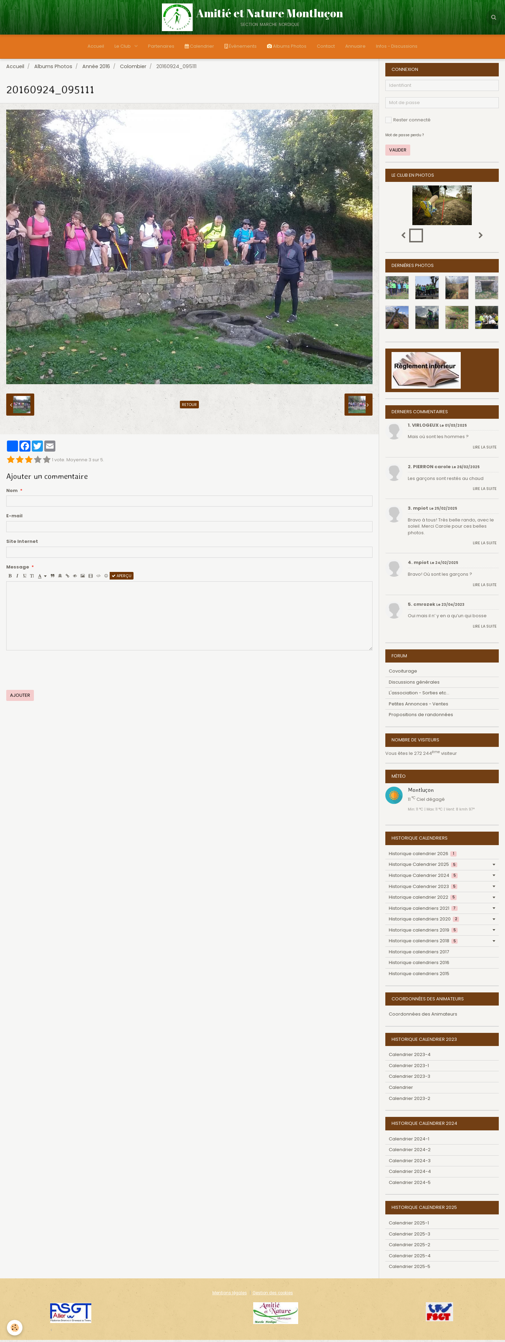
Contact (326, 46)
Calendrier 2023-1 (409, 1067)
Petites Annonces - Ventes (418, 706)
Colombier (133, 68)
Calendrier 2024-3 (410, 1162)
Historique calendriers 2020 (424, 921)
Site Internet (22, 543)
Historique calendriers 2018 (423, 943)
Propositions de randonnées (421, 716)
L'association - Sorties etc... (419, 695)
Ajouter (20, 697)
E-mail (14, 518)
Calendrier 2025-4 (410, 1258)
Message (17, 569)
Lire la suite (485, 449)
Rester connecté (408, 122)
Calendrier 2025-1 (409, 1225)
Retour (189, 406)
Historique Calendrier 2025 (423, 866)
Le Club (123, 46)
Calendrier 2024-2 (410, 1151)
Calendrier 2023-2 (409, 1100)
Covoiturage (403, 673)
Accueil (96, 46)
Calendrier (199, 46)
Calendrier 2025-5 (409, 1268)
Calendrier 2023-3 (409, 1078)
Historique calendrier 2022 (423, 899)
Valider (397, 152)
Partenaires (161, 46)
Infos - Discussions (396, 46)
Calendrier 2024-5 (410, 1184)
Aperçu (121, 578)
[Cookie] (14, 1327)
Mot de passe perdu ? (404, 137)
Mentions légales (229, 1295)
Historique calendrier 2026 (423, 855)
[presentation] (58, 672)
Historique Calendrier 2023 (423, 888)
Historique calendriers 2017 (419, 954)
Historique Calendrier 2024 (423, 877)
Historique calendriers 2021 (423, 910)
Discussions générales (414, 684)
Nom (12, 493)
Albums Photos (286, 46)
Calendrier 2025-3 (409, 1236)
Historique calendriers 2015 (419, 975)
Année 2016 (96, 68)
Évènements (240, 46)
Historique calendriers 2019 (423, 932)
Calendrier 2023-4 (410, 1056)
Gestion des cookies (272, 1295)
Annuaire (355, 46)
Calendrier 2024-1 (409, 1141)
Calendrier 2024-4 (410, 1173)
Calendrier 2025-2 (409, 1246)
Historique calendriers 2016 (419, 964)
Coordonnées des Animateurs (423, 1016)
